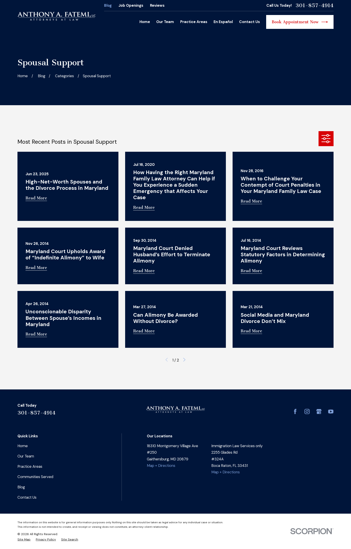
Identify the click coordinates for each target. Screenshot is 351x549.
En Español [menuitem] (223, 21)
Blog (108, 5)
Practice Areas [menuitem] (193, 21)
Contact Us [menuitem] (249, 21)
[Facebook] (295, 411)
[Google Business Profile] (318, 411)
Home (22, 445)
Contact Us (26, 497)
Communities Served (35, 476)
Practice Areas (29, 466)
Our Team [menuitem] (165, 21)
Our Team (25, 456)
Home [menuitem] (144, 21)
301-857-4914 (314, 5)
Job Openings (130, 5)
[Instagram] (307, 411)
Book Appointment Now (300, 22)
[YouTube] (330, 411)
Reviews (157, 5)
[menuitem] (23, 539)
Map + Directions (161, 465)
